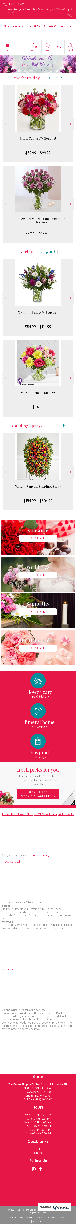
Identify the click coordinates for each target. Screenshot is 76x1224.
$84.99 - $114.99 (38, 326)
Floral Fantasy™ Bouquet (38, 138)
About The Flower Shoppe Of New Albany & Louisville (38, 814)
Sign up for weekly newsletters (38, 794)
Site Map (37, 1221)
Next (71, 124)
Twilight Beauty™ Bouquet (38, 312)
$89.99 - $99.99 (38, 152)
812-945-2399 (16, 4)
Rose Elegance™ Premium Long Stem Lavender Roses (38, 220)
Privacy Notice (34, 1217)
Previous (5, 124)
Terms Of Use (15, 1217)
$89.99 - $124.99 (38, 233)
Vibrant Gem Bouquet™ (38, 393)
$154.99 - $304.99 (38, 500)
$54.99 (38, 407)
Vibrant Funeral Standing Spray (38, 486)
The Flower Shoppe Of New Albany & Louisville (38, 26)
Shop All (53, 78)
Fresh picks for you (38, 776)
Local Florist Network (57, 1217)
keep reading (41, 855)
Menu (7, 50)
